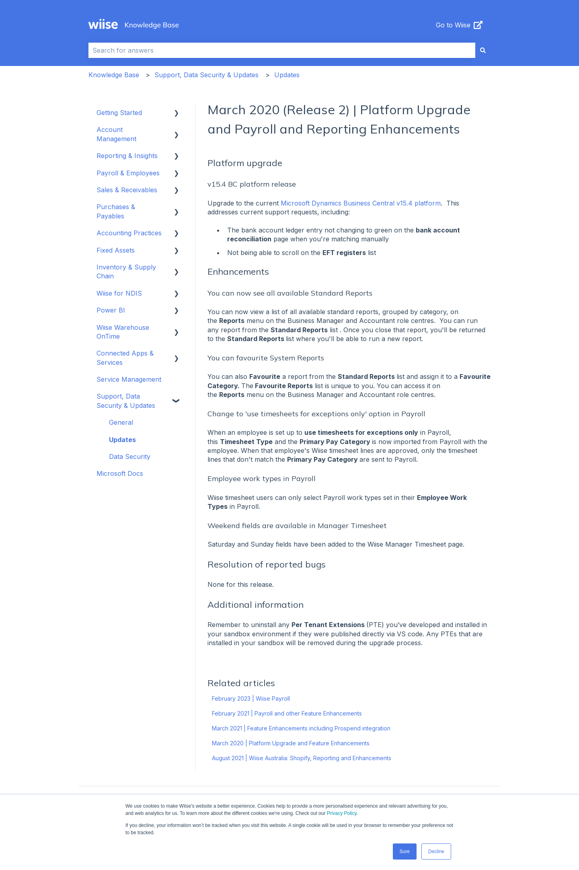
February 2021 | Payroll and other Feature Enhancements (287, 713)
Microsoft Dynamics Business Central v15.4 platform (361, 203)
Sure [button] (405, 851)
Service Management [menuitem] (128, 379)
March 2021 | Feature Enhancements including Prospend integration (301, 728)
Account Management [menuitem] (116, 133)
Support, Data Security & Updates (206, 75)
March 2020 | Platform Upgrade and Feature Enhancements (291, 743)
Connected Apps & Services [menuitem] (125, 357)
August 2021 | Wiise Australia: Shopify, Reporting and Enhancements (301, 758)
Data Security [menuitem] (129, 456)
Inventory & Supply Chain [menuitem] (126, 271)
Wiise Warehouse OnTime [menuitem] (122, 331)
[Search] (483, 50)
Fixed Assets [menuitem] (115, 250)
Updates (287, 75)
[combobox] (281, 50)
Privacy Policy (342, 813)
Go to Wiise (459, 25)
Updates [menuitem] (122, 440)
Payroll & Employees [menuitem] (128, 173)
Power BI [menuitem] (110, 310)
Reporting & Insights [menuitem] (127, 156)
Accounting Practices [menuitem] (129, 233)
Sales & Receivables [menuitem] (126, 190)
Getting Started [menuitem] (119, 113)
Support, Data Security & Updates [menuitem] (125, 400)
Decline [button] (436, 851)
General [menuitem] (121, 422)
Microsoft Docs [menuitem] (119, 473)
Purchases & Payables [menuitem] (115, 211)
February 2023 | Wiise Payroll (251, 698)
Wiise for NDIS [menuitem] (119, 293)
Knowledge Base (113, 75)
